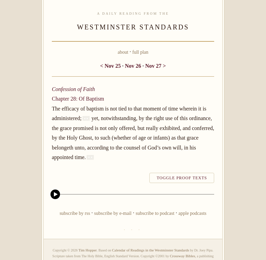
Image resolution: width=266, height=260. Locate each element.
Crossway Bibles (182, 256)
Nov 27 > (155, 66)
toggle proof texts (182, 178)
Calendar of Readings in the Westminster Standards (150, 250)
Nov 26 (133, 66)
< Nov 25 (110, 66)
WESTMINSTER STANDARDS (133, 27)
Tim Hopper (87, 250)
